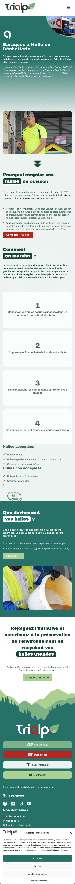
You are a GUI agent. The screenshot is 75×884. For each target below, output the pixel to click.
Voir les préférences (37, 874)
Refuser (37, 866)
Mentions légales (39, 880)
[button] (70, 832)
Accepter (37, 858)
